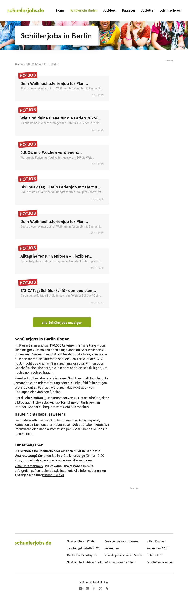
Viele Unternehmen (29, 466)
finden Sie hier (53, 475)
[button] (170, 10)
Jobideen (110, 10)
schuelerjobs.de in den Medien (123, 555)
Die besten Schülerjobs (82, 555)
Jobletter (148, 10)
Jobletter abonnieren (87, 424)
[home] (25, 10)
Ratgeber (128, 10)
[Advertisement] (145, 85)
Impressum (153, 548)
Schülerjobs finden (83, 10)
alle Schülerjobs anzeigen (62, 322)
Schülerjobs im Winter (81, 541)
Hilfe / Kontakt (155, 541)
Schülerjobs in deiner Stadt (84, 562)
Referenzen (111, 548)
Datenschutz (154, 555)
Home (60, 10)
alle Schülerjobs (37, 64)
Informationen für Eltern (119, 562)
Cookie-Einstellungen (159, 562)
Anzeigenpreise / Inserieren (121, 541)
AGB (166, 548)
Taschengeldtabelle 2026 (83, 548)
